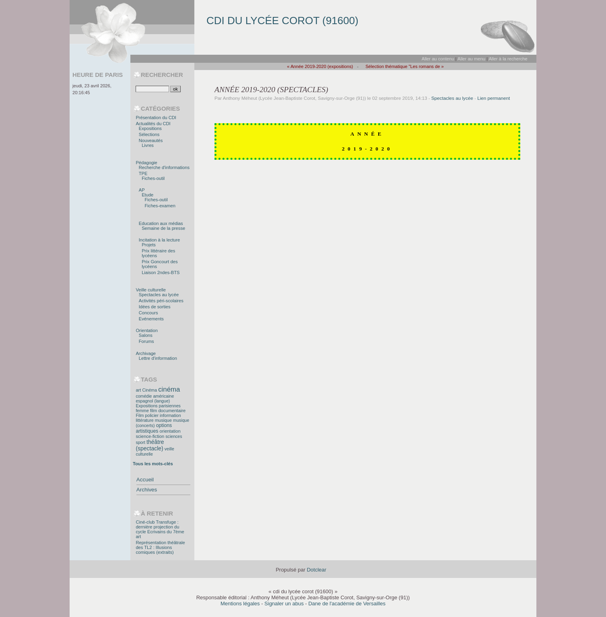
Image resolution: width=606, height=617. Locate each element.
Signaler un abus (284, 603)
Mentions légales (240, 603)
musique (163, 420)
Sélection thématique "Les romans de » (404, 66)
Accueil (145, 480)
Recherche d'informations (164, 167)
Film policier (147, 415)
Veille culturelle (151, 289)
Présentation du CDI (156, 117)
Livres (148, 145)
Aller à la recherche (508, 58)
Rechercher (162, 75)
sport (140, 442)
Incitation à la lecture (159, 239)
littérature (144, 420)
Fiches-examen (160, 205)
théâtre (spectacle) (150, 445)
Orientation (147, 330)
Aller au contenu (438, 58)
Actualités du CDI (153, 123)
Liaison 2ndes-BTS (160, 272)
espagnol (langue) (153, 400)
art (138, 390)
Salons (146, 335)
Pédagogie (146, 162)
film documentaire (168, 410)
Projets (149, 244)
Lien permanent (493, 98)
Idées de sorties (155, 306)
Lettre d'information (158, 358)
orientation (169, 431)
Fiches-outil (153, 178)
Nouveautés (151, 140)
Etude (147, 194)
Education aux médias (161, 223)
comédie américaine (155, 396)
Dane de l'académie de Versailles (346, 603)
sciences (173, 436)
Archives (146, 490)
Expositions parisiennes (158, 405)
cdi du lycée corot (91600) (282, 20)
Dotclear (316, 570)
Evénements (151, 318)
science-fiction (150, 436)
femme (142, 410)
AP (142, 190)
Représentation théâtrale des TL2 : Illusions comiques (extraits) (160, 547)
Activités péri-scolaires (161, 300)
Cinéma (149, 390)
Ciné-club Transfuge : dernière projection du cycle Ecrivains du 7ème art (160, 529)
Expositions (150, 128)
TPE (143, 173)
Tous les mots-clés (153, 463)
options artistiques (154, 428)
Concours (148, 312)
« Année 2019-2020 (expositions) (320, 66)
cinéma (169, 389)
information (170, 415)
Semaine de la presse (163, 228)
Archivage (146, 353)
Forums (146, 341)
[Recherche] (152, 89)
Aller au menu (471, 58)
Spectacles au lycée (452, 98)
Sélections (149, 134)
